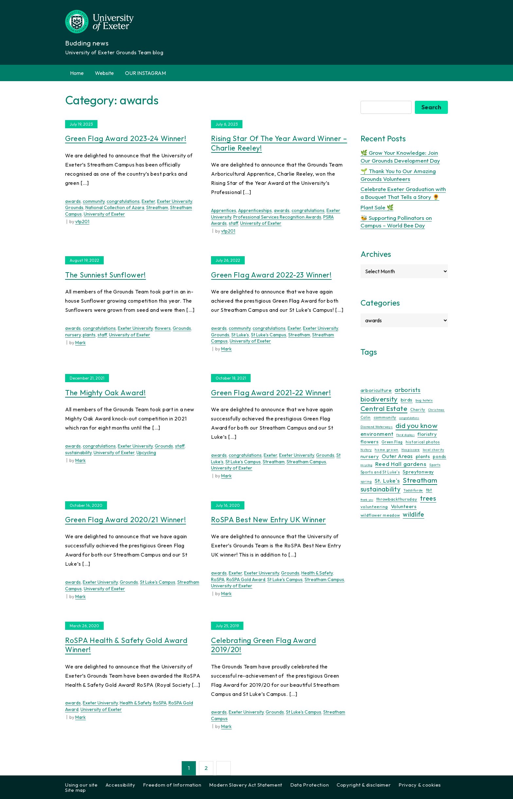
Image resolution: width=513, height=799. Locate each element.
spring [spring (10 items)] (366, 481)
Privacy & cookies (419, 785)
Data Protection (309, 785)
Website (104, 73)
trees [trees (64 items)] (428, 498)
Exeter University (174, 201)
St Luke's (240, 335)
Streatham (157, 207)
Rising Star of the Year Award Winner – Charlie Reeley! (279, 143)
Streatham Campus (306, 462)
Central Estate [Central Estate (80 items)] (384, 408)
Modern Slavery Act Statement (245, 785)
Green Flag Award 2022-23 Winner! (271, 274)
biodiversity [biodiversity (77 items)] (379, 399)
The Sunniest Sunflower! (105, 274)
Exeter (148, 201)
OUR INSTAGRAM (145, 73)
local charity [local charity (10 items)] (433, 450)
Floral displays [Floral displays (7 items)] (405, 434)
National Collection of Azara (114, 207)
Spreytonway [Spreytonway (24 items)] (418, 472)
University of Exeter (104, 214)
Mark (80, 343)
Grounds (74, 207)
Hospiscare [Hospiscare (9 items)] (410, 450)
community (94, 201)
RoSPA (217, 579)
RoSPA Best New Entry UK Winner (268, 519)
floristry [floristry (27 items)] (427, 434)
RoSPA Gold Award (245, 579)
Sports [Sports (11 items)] (434, 465)
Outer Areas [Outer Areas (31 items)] (397, 456)
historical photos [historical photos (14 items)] (423, 441)
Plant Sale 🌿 (377, 207)
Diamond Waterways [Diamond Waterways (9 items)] (377, 427)
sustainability (78, 452)
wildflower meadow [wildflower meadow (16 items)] (380, 515)
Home (77, 73)
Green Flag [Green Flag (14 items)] (392, 441)
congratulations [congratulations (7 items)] (409, 417)
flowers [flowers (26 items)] (370, 441)
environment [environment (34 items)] (377, 434)
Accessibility (120, 785)
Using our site (81, 785)
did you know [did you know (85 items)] (416, 425)
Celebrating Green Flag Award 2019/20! (263, 645)
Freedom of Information (172, 785)
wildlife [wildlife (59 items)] (413, 514)
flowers (163, 328)
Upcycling (146, 452)
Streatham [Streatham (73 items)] (420, 480)
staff (233, 223)
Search (431, 107)
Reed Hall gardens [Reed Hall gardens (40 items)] (401, 463)
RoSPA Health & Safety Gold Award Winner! (126, 645)
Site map (75, 790)
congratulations (123, 201)
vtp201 (82, 221)
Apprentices (223, 210)
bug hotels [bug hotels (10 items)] (424, 400)
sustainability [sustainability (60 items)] (381, 489)
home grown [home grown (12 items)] (386, 449)
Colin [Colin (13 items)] (366, 417)
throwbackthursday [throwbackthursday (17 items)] (396, 499)
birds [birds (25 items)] (407, 400)
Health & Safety (317, 573)
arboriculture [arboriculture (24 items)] (376, 390)
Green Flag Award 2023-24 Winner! (125, 138)
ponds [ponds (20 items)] (439, 456)
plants (89, 335)
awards (73, 201)
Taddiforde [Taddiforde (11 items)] (413, 490)
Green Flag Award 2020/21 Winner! (125, 519)
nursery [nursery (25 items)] (370, 456)
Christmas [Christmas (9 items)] (436, 410)
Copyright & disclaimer (364, 785)
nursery (73, 335)
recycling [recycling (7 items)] (366, 465)
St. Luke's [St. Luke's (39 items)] (387, 480)
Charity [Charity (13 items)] (417, 409)
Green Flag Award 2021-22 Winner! (271, 392)
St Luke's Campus (268, 335)
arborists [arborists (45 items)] (407, 390)
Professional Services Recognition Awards (277, 217)
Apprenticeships (255, 210)
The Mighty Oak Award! (105, 392)
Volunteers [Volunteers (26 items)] (404, 506)
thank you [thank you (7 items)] (367, 499)
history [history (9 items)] (366, 450)
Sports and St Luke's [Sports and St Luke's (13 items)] (380, 472)
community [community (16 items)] (385, 417)
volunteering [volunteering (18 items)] (374, 506)
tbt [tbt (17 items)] (429, 489)
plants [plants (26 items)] (423, 456)
